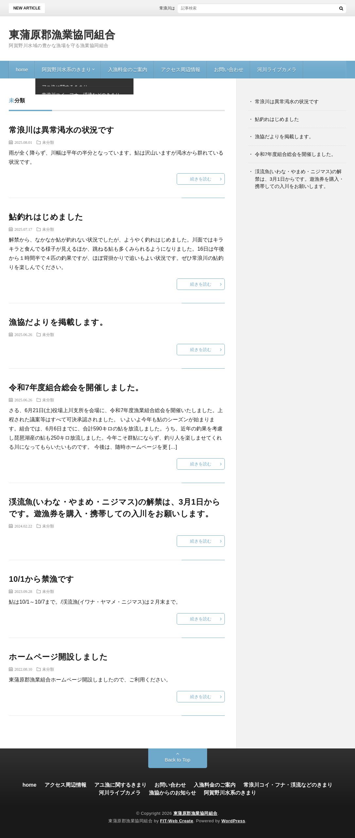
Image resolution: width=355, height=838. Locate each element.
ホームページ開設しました (58, 656)
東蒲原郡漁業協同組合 (62, 34)
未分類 (48, 142)
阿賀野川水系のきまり (66, 69)
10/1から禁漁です (41, 579)
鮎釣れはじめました (46, 216)
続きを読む (200, 178)
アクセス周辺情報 (180, 69)
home (22, 69)
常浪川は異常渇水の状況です (190, 8)
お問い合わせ (228, 69)
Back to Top (177, 760)
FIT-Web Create (176, 820)
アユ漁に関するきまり (120, 785)
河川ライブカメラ (276, 69)
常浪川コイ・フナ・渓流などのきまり (287, 785)
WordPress (233, 820)
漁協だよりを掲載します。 (58, 322)
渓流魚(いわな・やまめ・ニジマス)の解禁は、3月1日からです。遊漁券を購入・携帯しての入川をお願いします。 (299, 179)
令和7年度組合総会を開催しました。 (76, 387)
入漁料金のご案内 (127, 69)
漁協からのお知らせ (172, 793)
